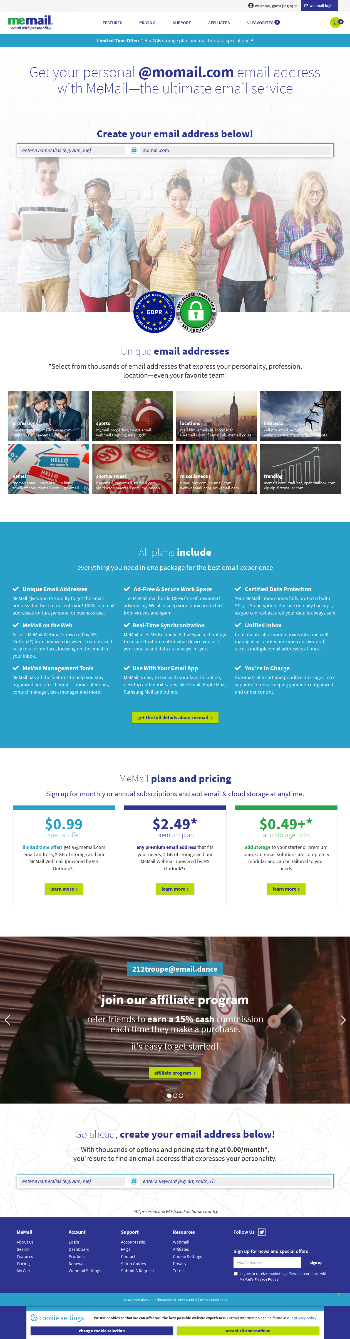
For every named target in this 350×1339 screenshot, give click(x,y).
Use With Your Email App (161, 668)
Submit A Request (137, 1270)
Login (74, 1242)
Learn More (64, 889)
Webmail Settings (85, 1270)
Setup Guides (133, 1263)
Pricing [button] (147, 22)
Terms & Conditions (213, 1300)
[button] (336, 23)
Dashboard (79, 1249)
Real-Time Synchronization (164, 625)
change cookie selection (102, 1330)
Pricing (23, 1263)
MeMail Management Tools (53, 668)
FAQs (125, 1249)
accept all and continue (248, 1330)
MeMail (139, 1300)
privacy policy (305, 1317)
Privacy (179, 1263)
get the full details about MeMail (175, 717)
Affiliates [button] (219, 22)
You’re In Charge (262, 668)
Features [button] (112, 22)
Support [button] (182, 22)
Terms (179, 1270)
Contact (128, 1256)
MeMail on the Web (43, 625)
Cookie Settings (187, 1256)
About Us (25, 1242)
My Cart (24, 1270)
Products (77, 1256)
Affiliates (181, 1249)
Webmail (181, 1242)
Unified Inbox (258, 625)
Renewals (77, 1263)
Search (23, 1249)
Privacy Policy (188, 1300)
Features (25, 1256)
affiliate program (175, 1073)
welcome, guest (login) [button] (272, 5)
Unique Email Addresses (50, 589)
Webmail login (319, 6)
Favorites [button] (263, 22)
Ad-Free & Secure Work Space (168, 589)
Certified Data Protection (273, 589)
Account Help (133, 1242)
